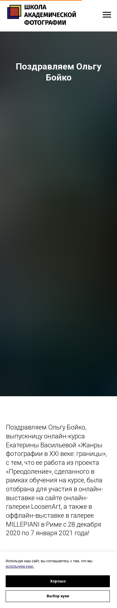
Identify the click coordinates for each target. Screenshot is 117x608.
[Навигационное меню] (107, 15)
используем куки (19, 566)
